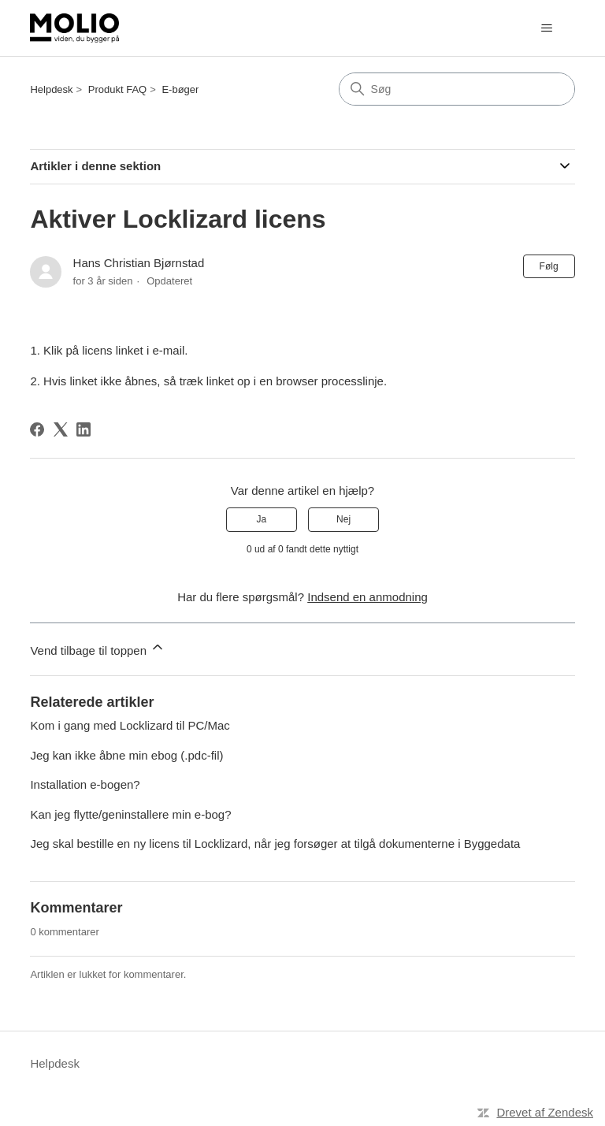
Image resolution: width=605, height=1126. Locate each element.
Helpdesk (51, 89)
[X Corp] (61, 429)
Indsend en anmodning (367, 597)
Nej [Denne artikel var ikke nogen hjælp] (343, 519)
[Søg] (457, 89)
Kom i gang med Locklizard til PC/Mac (129, 725)
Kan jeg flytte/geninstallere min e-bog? (130, 814)
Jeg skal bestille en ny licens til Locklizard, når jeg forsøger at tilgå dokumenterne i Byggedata (275, 843)
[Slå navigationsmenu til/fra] (547, 28)
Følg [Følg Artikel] (549, 266)
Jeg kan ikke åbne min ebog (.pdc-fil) (126, 755)
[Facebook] (37, 429)
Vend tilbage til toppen (97, 648)
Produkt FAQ (117, 89)
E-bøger (180, 89)
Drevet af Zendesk (544, 1112)
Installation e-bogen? (84, 784)
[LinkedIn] (83, 429)
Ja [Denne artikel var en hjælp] (262, 519)
